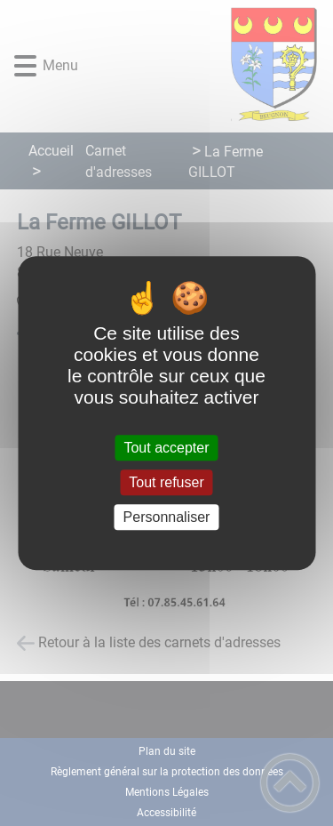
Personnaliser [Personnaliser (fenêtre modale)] (166, 517)
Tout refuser (166, 482)
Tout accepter (166, 447)
